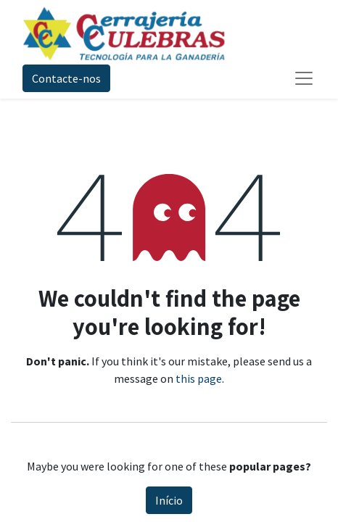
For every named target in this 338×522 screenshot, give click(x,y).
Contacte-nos (66, 78)
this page (199, 378)
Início (169, 500)
